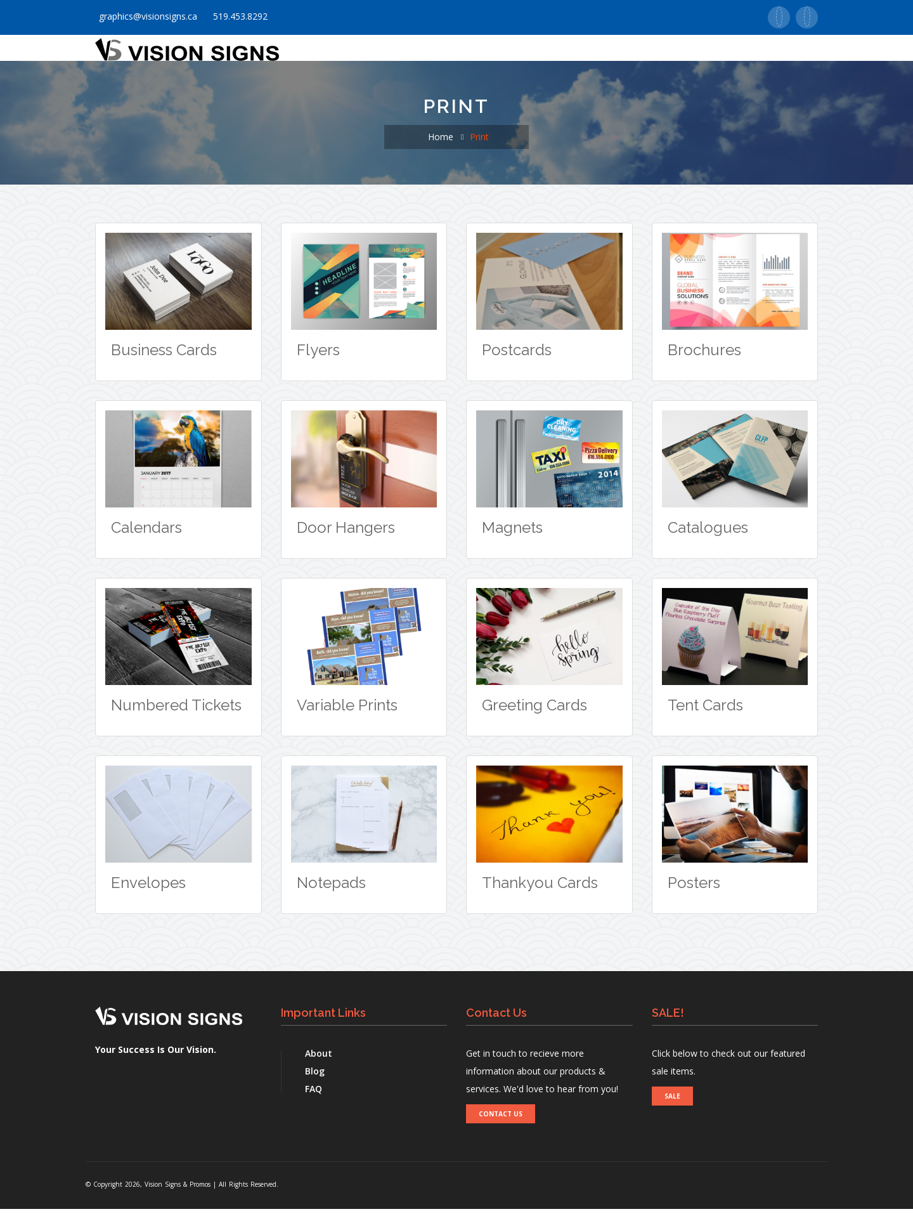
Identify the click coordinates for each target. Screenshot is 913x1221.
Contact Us (701, 55)
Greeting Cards (534, 717)
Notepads (331, 894)
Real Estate (779, 55)
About (318, 1065)
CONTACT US (500, 1125)
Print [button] (416, 55)
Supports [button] (623, 55)
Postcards (517, 362)
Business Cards (164, 362)
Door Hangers (346, 539)
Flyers (318, 362)
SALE (672, 1108)
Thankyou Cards (540, 894)
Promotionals (543, 55)
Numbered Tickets (176, 717)
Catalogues (708, 539)
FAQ (313, 1101)
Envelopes (148, 894)
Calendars (146, 539)
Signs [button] (469, 55)
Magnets (512, 539)
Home (301, 55)
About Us (359, 55)
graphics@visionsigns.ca (146, 16)
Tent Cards (705, 717)
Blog (315, 1083)
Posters (694, 894)
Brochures (704, 362)
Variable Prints (347, 717)
